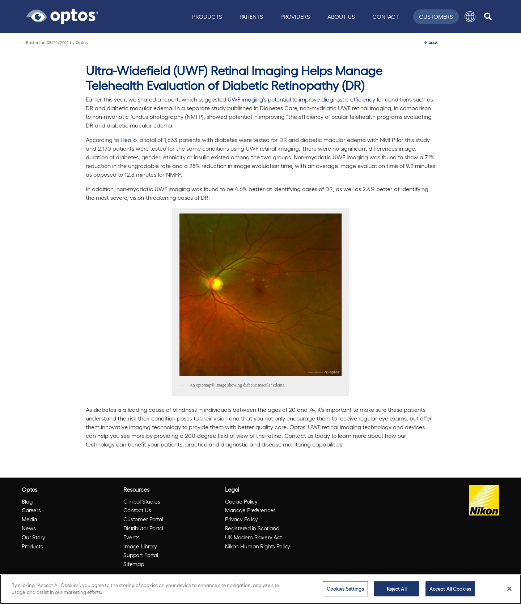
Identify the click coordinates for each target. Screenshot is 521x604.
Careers (31, 510)
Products (207, 16)
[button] (470, 16)
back (431, 42)
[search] (488, 16)
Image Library (140, 546)
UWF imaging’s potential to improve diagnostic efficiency (301, 99)
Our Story (33, 537)
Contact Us (137, 510)
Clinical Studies (141, 501)
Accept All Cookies (450, 588)
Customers (436, 16)
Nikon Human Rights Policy (257, 546)
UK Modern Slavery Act (253, 537)
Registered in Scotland (252, 528)
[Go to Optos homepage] (62, 15)
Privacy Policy (241, 519)
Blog (27, 501)
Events (131, 537)
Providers (295, 16)
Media (29, 519)
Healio (128, 139)
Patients (251, 16)
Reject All (397, 588)
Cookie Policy (241, 501)
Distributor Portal (143, 528)
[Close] (509, 588)
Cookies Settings (345, 588)
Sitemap (133, 564)
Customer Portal (143, 519)
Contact (385, 16)
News (28, 528)
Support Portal (140, 555)
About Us (341, 16)
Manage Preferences (250, 510)
